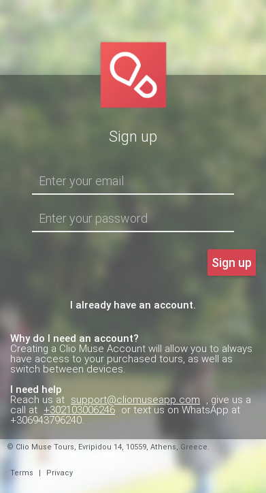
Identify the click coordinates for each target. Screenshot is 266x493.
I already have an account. (133, 305)
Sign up (232, 262)
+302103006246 (79, 410)
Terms (21, 472)
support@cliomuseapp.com (135, 400)
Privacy (59, 472)
